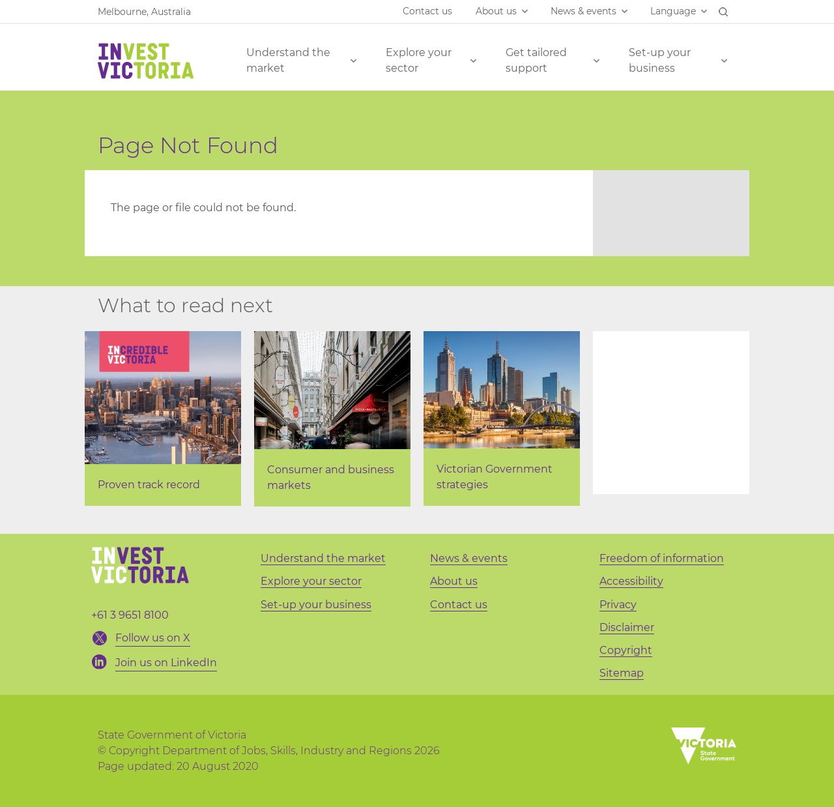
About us (496, 11)
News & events (583, 11)
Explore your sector (419, 60)
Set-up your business (660, 60)
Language (673, 11)
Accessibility (631, 581)
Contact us (427, 11)
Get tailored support (536, 60)
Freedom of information (661, 558)
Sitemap (621, 673)
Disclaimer (626, 627)
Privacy (618, 604)
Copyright (625, 650)
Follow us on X (152, 638)
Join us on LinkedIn (166, 662)
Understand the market (288, 60)
